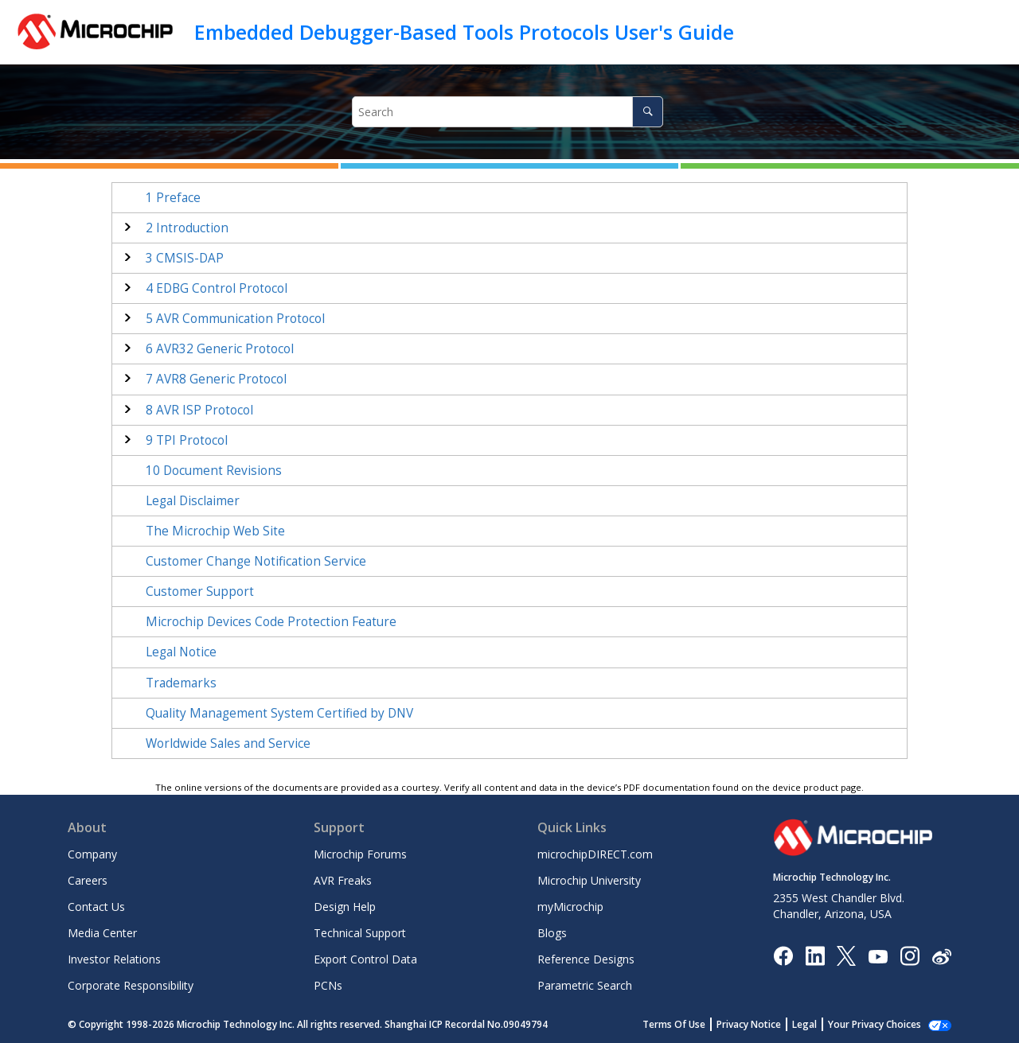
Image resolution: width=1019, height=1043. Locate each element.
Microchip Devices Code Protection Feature (271, 621)
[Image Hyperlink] (878, 956)
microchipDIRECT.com (595, 854)
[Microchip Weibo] (941, 956)
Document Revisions (214, 470)
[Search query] (507, 111)
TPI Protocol (187, 440)
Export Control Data (365, 959)
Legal (804, 1024)
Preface (173, 197)
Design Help (345, 906)
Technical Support (360, 932)
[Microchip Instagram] (909, 955)
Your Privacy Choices (874, 1024)
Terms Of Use (673, 1024)
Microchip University (589, 880)
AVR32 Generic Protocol (220, 349)
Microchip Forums (360, 854)
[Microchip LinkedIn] (815, 955)
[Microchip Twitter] (846, 955)
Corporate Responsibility (130, 985)
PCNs (328, 985)
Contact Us (96, 906)
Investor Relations (114, 959)
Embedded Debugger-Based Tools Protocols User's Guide (464, 32)
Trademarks (181, 683)
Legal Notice (181, 652)
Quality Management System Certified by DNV (279, 713)
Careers (87, 880)
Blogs (552, 932)
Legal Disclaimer (193, 500)
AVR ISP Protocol (199, 410)
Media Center (102, 932)
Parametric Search (584, 985)
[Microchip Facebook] (783, 955)
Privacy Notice (748, 1024)
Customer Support (200, 591)
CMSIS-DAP (185, 258)
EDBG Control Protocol (216, 288)
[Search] (647, 111)
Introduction (187, 228)
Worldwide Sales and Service (228, 743)
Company (92, 854)
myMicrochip (570, 906)
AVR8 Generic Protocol (216, 379)
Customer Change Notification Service (256, 561)
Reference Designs (585, 959)
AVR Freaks (343, 880)
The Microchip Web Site (215, 531)
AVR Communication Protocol (235, 318)
